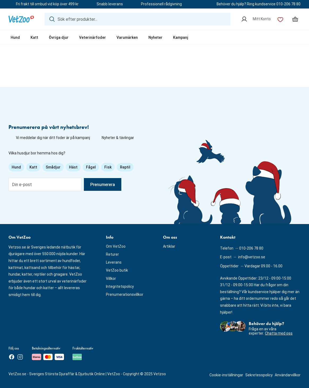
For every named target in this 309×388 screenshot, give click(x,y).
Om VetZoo (116, 246)
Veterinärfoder (92, 37)
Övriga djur (58, 37)
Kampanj (180, 37)
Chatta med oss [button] (279, 333)
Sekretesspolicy (259, 375)
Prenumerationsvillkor (124, 294)
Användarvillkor (288, 375)
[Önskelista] (280, 19)
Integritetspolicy (120, 286)
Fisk (107, 167)
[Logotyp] (21, 19)
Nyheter (155, 37)
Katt (34, 37)
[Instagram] (20, 357)
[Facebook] (11, 357)
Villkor (111, 278)
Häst (73, 167)
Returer (112, 254)
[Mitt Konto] (256, 19)
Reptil (125, 167)
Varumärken (127, 37)
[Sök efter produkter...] (137, 19)
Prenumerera (102, 184)
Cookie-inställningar (226, 375)
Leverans (114, 262)
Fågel (91, 167)
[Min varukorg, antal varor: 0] (295, 19)
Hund (15, 37)
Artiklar (169, 246)
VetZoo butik (117, 270)
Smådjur (53, 167)
